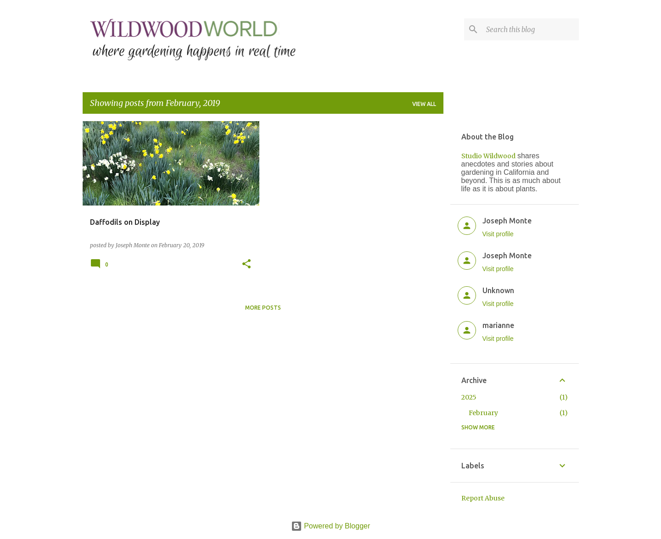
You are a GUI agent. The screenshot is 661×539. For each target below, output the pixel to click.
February (483, 413)
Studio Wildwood (488, 156)
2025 (468, 397)
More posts (263, 308)
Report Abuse (482, 498)
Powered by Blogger (330, 526)
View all (424, 104)
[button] (246, 264)
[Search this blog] (530, 29)
